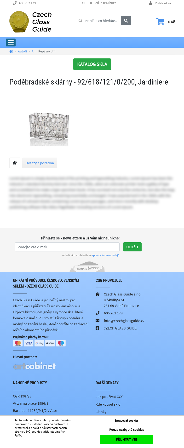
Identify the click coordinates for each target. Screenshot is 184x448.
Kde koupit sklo (108, 404)
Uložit (132, 246)
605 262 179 (27, 3)
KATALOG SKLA (92, 64)
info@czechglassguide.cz (124, 320)
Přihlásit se (163, 3)
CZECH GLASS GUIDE (120, 328)
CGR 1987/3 (22, 396)
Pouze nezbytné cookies (126, 429)
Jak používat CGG (110, 396)
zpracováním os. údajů (106, 255)
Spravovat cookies (126, 421)
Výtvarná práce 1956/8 (30, 403)
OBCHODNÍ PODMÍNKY (99, 3)
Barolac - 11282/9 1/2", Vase (35, 410)
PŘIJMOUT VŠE (126, 439)
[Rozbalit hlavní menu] (11, 42)
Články (101, 411)
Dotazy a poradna (40, 162)
